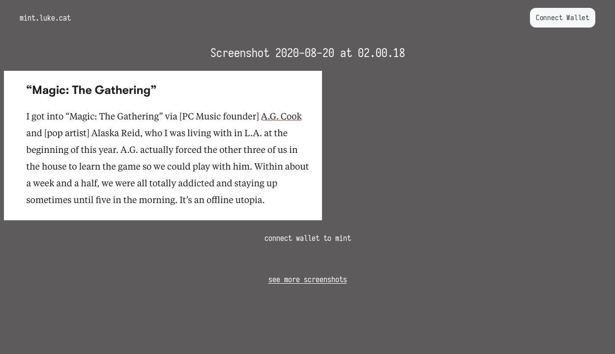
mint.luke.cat (45, 18)
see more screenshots (307, 279)
